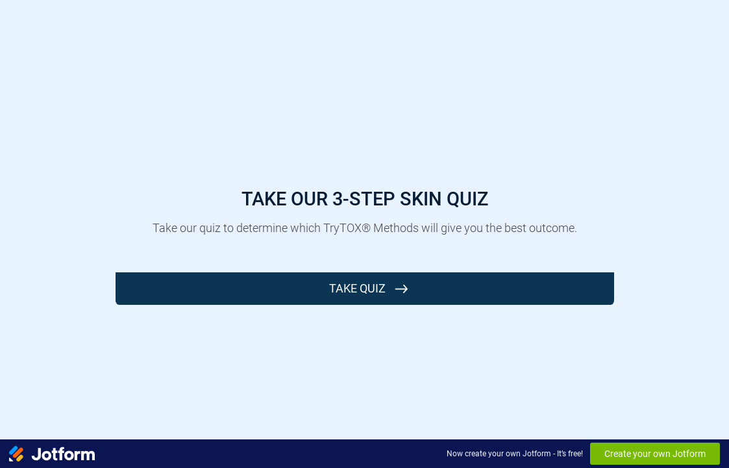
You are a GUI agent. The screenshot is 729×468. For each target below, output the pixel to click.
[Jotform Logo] (52, 453)
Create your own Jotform (655, 453)
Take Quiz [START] (357, 288)
